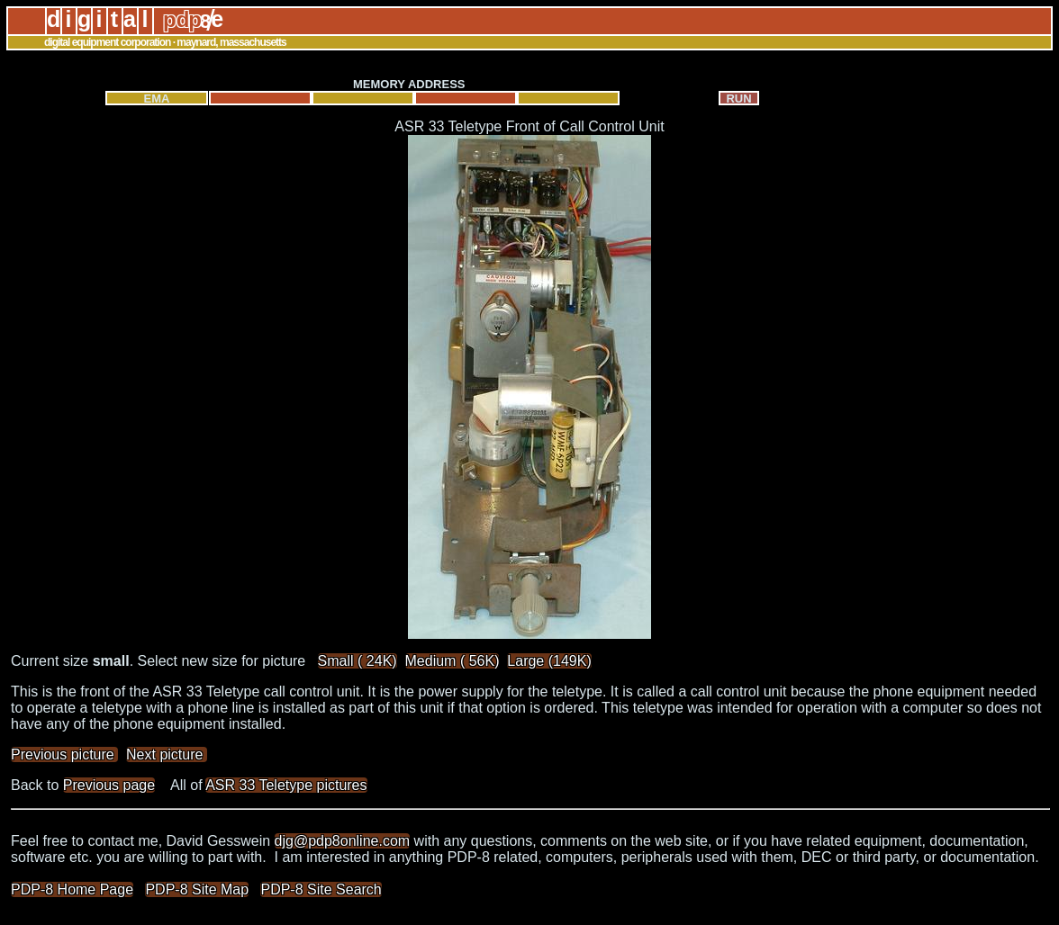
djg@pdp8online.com (343, 841)
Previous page (109, 785)
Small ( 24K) (357, 661)
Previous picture (64, 754)
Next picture (166, 754)
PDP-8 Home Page (72, 889)
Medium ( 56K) (452, 661)
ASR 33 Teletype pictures (286, 785)
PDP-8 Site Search (320, 889)
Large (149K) (549, 661)
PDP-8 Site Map (197, 889)
